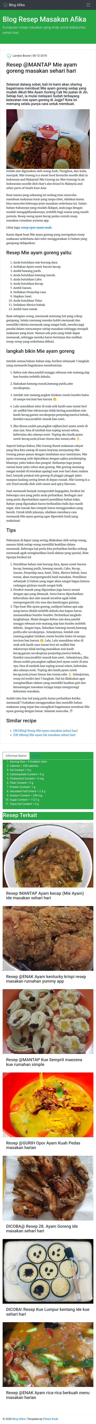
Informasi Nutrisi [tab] (16, 755)
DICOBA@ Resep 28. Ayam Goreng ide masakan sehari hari (42, 1228)
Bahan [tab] (36, 755)
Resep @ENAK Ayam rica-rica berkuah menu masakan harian (48, 1395)
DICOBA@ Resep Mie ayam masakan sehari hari (45, 730)
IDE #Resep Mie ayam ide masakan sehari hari (44, 735)
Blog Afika (14, 5)
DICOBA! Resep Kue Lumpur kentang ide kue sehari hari (47, 1312)
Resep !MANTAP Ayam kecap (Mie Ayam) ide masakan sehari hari (45, 895)
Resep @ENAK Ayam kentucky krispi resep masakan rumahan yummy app (46, 979)
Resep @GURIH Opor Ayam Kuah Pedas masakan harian (43, 1145)
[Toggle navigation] (88, 4)
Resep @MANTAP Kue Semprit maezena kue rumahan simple (44, 1062)
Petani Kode (50, 1419)
